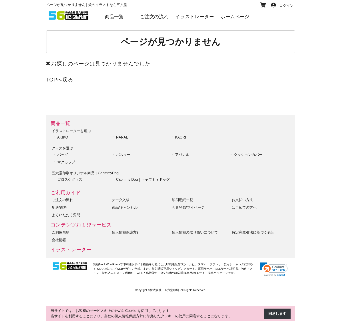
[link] (273, 269)
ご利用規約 (61, 232)
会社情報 (59, 240)
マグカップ (66, 162)
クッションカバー (248, 155)
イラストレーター (71, 249)
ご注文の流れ (62, 200)
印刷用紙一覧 (182, 200)
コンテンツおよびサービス (81, 225)
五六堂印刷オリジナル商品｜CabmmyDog (85, 173)
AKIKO (62, 137)
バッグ (62, 155)
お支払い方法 (242, 200)
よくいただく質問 (66, 215)
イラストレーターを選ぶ (71, 131)
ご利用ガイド (66, 192)
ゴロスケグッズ (69, 179)
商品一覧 (60, 123)
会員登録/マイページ (188, 207)
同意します (277, 313)
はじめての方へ (244, 207)
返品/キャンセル (125, 207)
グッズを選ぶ (62, 148)
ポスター (123, 155)
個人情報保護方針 (126, 232)
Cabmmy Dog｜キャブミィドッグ (143, 179)
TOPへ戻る (60, 80)
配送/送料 (59, 207)
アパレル (182, 155)
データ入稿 (121, 200)
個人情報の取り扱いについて (195, 232)
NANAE (122, 137)
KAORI (180, 137)
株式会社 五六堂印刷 (164, 290)
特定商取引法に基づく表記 (253, 232)
